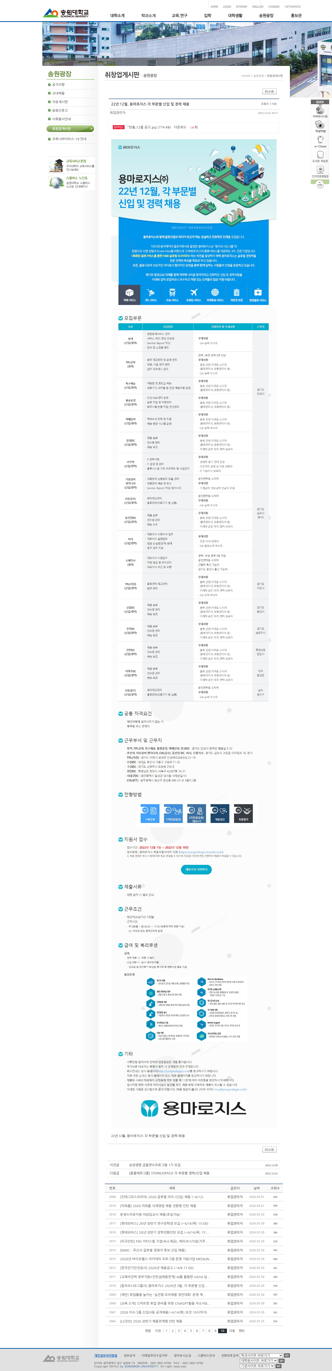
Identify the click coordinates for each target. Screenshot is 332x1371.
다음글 (114, 1173)
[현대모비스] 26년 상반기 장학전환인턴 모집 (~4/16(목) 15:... (165, 1232)
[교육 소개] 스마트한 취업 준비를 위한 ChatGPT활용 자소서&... (165, 1303)
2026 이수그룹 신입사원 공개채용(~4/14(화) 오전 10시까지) (163, 1312)
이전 (158, 1330)
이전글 (114, 1165)
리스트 (269, 91)
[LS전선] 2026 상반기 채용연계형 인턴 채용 (151, 1321)
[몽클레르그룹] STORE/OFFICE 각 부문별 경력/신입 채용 (169, 1173)
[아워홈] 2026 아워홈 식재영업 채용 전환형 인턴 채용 (158, 1206)
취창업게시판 (61, 128)
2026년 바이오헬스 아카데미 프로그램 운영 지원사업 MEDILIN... (166, 1259)
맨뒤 (242, 1330)
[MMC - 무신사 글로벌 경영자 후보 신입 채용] (153, 1250)
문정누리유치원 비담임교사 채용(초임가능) (150, 1214)
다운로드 (180, 127)
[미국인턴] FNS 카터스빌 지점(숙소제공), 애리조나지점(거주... (164, 1241)
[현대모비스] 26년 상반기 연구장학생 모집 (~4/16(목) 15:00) (164, 1223)
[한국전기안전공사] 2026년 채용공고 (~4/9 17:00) (157, 1268)
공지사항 (58, 84)
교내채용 (58, 93)
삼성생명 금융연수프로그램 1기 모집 (155, 1165)
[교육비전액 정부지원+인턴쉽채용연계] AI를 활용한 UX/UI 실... (165, 1277)
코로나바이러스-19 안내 (69, 139)
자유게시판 (60, 102)
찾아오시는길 (182, 1355)
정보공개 (129, 1355)
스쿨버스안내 (206, 1355)
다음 (232, 1330)
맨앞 (148, 1330)
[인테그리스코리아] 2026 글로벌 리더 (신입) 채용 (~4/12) (161, 1197)
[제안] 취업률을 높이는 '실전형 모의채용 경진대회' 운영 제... (163, 1294)
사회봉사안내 (61, 119)
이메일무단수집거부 (155, 1355)
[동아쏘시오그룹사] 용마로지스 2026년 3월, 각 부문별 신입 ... (164, 1285)
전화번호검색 (230, 1355)
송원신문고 (60, 110)
